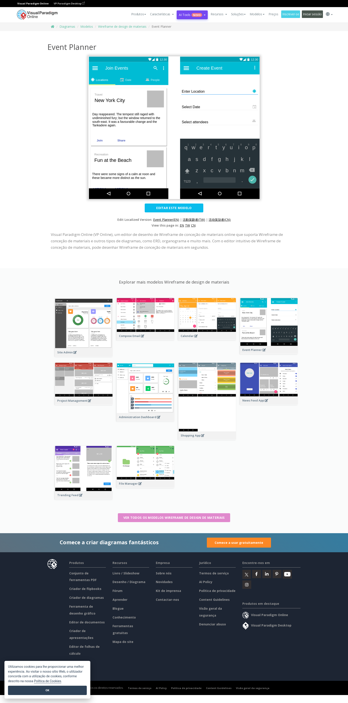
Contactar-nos (167, 599)
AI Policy (205, 582)
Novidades (164, 582)
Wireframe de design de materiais (122, 26)
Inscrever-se (290, 14)
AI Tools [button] (192, 15)
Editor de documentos (87, 622)
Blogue (118, 608)
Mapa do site (123, 642)
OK (47, 690)
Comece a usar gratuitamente (239, 542)
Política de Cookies (47, 681)
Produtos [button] (138, 14)
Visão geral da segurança (252, 688)
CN (193, 225)
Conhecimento (124, 617)
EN (182, 225)
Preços (273, 14)
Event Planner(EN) (166, 219)
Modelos (86, 26)
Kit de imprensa (168, 591)
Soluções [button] (238, 14)
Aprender (120, 599)
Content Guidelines (214, 599)
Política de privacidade (217, 591)
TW (187, 225)
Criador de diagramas (86, 597)
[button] (162, 14)
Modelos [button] (257, 14)
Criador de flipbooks (85, 589)
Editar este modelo (174, 208)
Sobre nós (164, 573)
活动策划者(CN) (220, 219)
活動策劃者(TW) (194, 219)
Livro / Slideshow (126, 573)
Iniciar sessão (312, 14)
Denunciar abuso (212, 624)
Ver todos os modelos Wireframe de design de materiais (174, 517)
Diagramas (67, 26)
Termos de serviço (214, 573)
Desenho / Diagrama (129, 582)
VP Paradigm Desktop (69, 3)
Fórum (118, 591)
